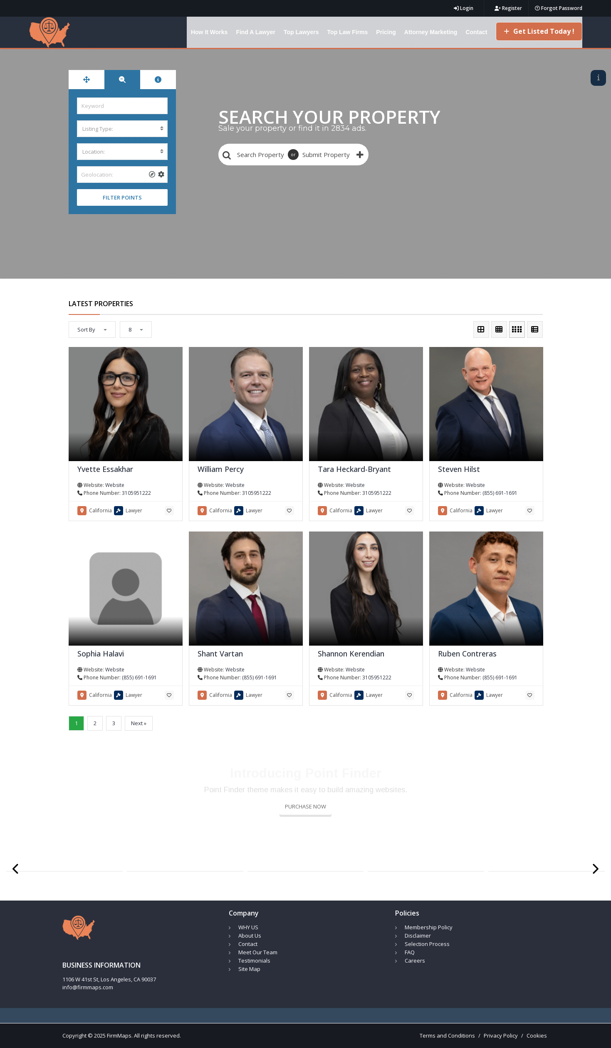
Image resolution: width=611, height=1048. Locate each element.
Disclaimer (418, 935)
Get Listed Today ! (539, 31)
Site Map (249, 969)
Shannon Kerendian (351, 654)
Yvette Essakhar (105, 469)
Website (114, 485)
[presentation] (16, 869)
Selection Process (427, 944)
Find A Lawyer (255, 32)
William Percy (221, 469)
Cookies (537, 1035)
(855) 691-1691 (499, 493)
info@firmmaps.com (87, 987)
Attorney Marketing (431, 32)
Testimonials (254, 960)
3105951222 (136, 493)
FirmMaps (119, 1035)
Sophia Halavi (100, 654)
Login (463, 8)
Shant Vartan (220, 654)
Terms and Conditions (447, 1035)
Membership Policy (429, 927)
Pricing (386, 32)
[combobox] (122, 128)
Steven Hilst (459, 469)
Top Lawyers (301, 32)
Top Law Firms (347, 32)
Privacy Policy (501, 1035)
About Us (249, 935)
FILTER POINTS (122, 197)
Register (508, 8)
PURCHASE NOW (305, 806)
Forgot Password (558, 8)
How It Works (209, 32)
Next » (138, 723)
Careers (415, 960)
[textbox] (122, 129)
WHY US (248, 927)
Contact (476, 32)
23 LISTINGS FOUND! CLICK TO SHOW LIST (531, 77)
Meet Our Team (257, 952)
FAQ (410, 952)
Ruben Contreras (467, 654)
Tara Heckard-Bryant (354, 469)
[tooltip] (152, 174)
